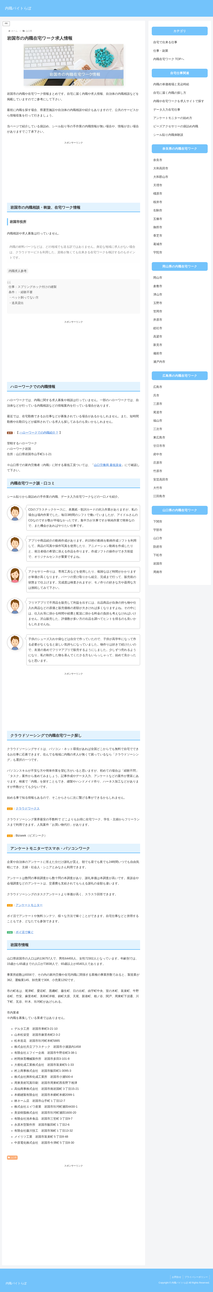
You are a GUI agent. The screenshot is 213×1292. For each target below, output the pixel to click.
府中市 (157, 454)
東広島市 (159, 437)
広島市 (157, 387)
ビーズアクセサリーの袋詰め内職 (175, 126)
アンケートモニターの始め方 (172, 118)
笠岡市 (157, 311)
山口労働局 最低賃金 (108, 465)
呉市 (156, 395)
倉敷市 (157, 286)
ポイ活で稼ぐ (25, 932)
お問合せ (176, 1277)
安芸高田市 (160, 479)
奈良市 (157, 160)
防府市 (157, 546)
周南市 (157, 572)
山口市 (157, 538)
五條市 (157, 219)
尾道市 (157, 412)
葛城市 (157, 244)
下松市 (157, 555)
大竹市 (157, 488)
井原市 (157, 319)
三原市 (157, 403)
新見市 (157, 345)
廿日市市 (159, 445)
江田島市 (159, 496)
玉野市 (157, 303)
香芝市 (157, 235)
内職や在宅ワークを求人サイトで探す (178, 101)
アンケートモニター (29, 905)
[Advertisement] (73, 174)
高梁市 (157, 336)
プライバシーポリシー (196, 1277)
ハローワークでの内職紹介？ (38, 432)
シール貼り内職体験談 (168, 134)
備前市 (157, 353)
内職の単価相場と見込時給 (171, 84)
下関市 (157, 521)
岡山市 (157, 277)
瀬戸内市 (159, 361)
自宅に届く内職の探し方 (169, 92)
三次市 (157, 429)
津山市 (157, 294)
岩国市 (157, 563)
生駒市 (157, 210)
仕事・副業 (160, 50)
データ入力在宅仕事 (166, 109)
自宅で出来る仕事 (165, 42)
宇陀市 (157, 252)
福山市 (157, 420)
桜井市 (157, 202)
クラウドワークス (28, 808)
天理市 (157, 185)
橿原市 (157, 193)
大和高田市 (160, 168)
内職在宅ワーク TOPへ (168, 59)
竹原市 (157, 471)
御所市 (157, 227)
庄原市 (157, 462)
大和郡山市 (160, 177)
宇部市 (157, 530)
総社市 (157, 328)
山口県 (12, 1157)
